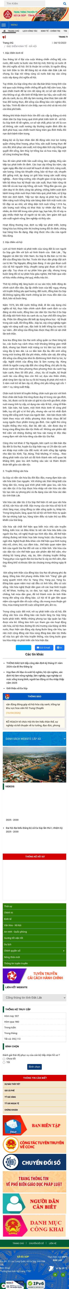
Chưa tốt (11, 1058)
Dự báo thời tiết (12, 1084)
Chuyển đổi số (36, 1243)
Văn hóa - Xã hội (12, 925)
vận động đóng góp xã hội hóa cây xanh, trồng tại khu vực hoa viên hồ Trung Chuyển (34, 710)
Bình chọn (34, 1066)
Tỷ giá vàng (10, 1097)
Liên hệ (52, 1243)
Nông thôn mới (12, 957)
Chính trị (8, 912)
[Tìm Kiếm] (24, 3)
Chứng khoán (11, 1110)
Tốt (8, 1062)
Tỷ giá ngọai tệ (12, 1103)
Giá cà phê (10, 1091)
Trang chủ (8, 42)
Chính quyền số (34, 950)
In (59, 647)
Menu (8, 25)
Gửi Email (43, 647)
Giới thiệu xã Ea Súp (16, 688)
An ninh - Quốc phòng (15, 931)
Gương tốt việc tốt (13, 938)
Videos (9, 786)
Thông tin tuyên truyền (16, 963)
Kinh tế (7, 919)
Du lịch (7, 944)
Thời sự (8, 906)
